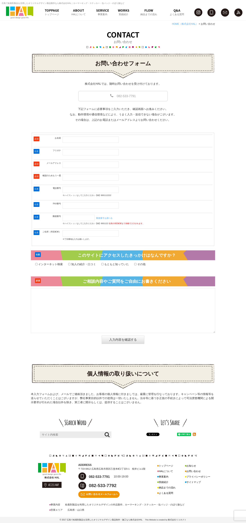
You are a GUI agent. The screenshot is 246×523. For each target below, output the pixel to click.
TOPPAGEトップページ (52, 12)
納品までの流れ (167, 487)
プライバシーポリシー (198, 476)
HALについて (166, 471)
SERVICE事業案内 (102, 12)
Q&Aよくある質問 (177, 12)
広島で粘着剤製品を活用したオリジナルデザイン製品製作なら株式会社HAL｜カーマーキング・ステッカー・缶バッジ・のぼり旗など (63, 3)
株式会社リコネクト (177, 520)
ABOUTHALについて (78, 12)
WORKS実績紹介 (123, 12)
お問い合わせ (193, 471)
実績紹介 (163, 482)
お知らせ (191, 465)
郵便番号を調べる (104, 218)
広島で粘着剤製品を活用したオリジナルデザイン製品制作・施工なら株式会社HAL (104, 520)
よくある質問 (166, 493)
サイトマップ (193, 482)
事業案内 (163, 476)
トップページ (166, 465)
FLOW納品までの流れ (148, 12)
